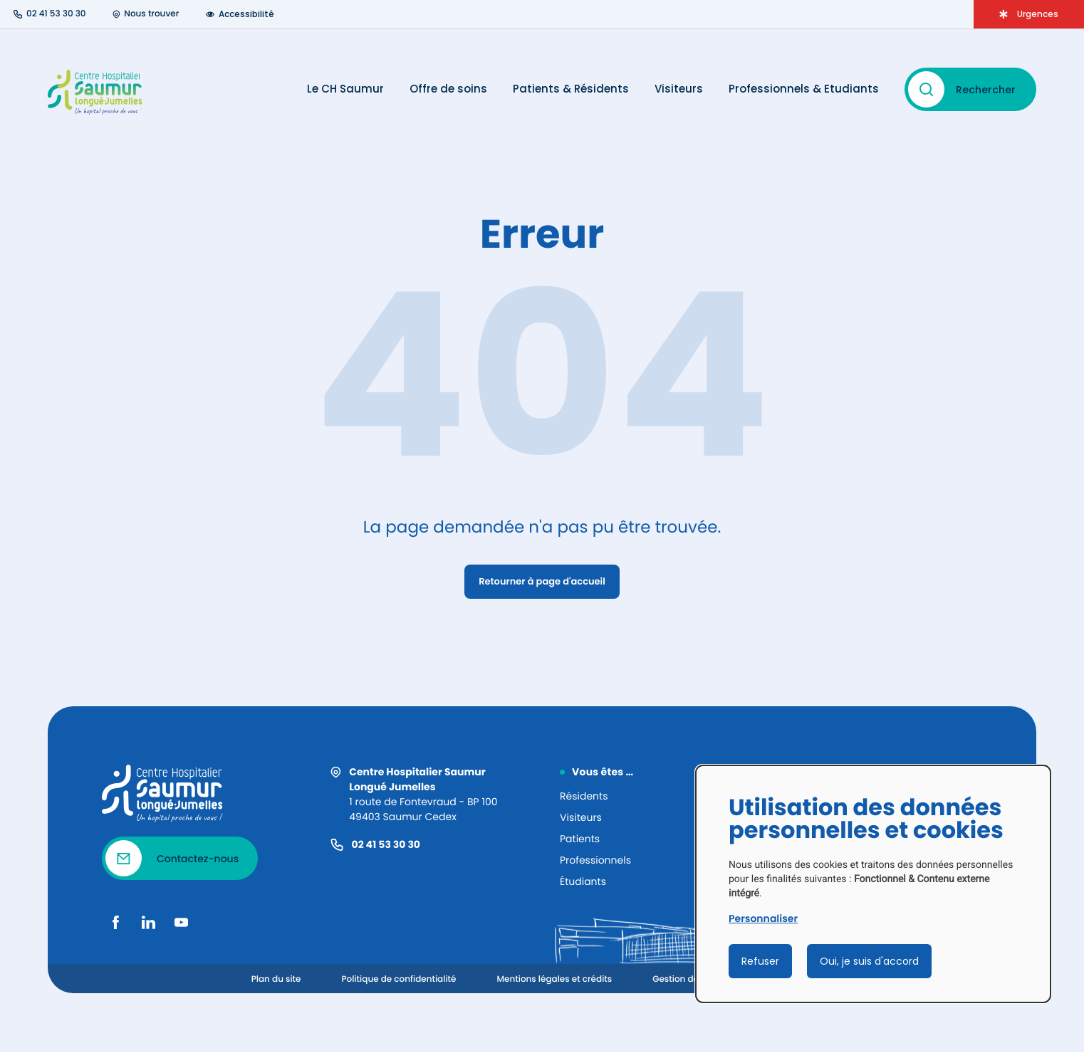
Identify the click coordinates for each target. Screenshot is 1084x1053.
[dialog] (873, 884)
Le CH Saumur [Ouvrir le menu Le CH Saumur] (345, 89)
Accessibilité (240, 14)
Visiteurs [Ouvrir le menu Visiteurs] (679, 89)
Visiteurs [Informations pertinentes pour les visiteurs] (581, 817)
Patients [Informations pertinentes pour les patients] (580, 839)
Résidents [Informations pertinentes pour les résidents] (584, 796)
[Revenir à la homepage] (163, 794)
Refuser (760, 961)
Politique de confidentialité (398, 979)
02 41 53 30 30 (386, 844)
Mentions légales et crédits (554, 979)
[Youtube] (180, 922)
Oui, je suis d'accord (869, 961)
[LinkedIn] (148, 922)
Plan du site (276, 979)
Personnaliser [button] (763, 918)
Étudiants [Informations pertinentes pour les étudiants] (583, 881)
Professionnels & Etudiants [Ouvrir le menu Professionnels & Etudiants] (804, 89)
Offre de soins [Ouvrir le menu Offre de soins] (448, 89)
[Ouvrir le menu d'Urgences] (1029, 14)
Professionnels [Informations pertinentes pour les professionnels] (595, 860)
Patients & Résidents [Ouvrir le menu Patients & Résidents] (571, 89)
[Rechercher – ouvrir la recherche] (970, 89)
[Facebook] (115, 922)
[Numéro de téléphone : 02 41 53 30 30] (50, 14)
